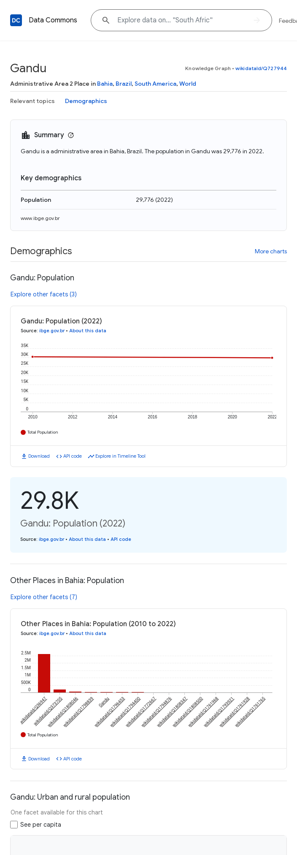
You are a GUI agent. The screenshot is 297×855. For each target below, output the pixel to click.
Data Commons (53, 20)
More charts (271, 251)
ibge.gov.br (52, 331)
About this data (87, 331)
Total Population (42, 432)
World (187, 83)
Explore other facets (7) (44, 597)
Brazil (124, 83)
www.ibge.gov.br (40, 218)
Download (39, 456)
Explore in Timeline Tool (120, 456)
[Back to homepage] (16, 20)
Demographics (86, 101)
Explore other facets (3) (44, 294)
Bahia (105, 83)
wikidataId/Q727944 (261, 68)
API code (72, 456)
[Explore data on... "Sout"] (181, 20)
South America (155, 83)
